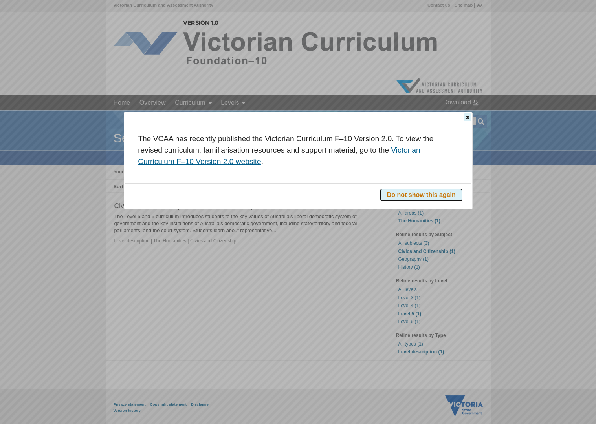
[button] (467, 117)
